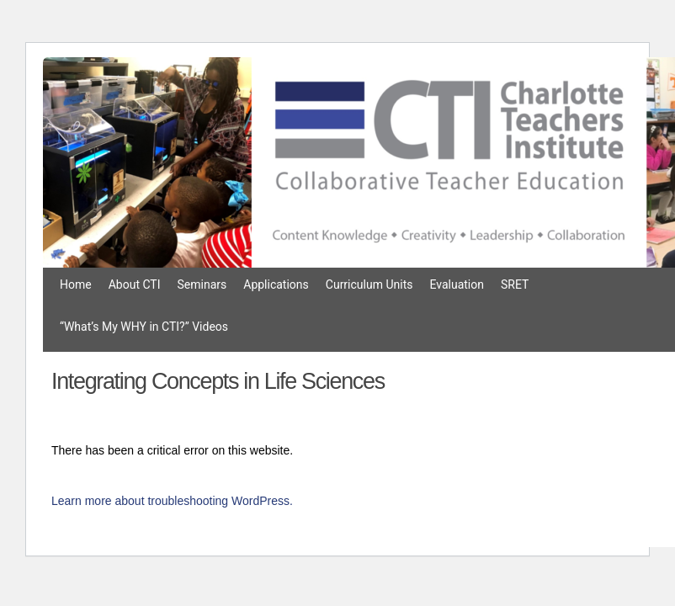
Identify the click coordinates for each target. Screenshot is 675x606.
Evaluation (456, 284)
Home (76, 284)
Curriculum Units (369, 284)
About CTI (135, 284)
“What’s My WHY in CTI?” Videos (144, 326)
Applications (276, 284)
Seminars (202, 284)
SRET (515, 284)
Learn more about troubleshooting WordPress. (172, 501)
